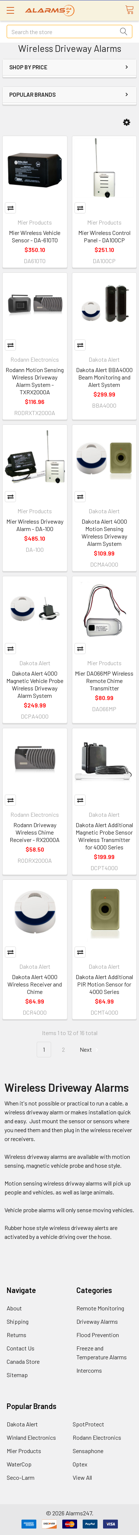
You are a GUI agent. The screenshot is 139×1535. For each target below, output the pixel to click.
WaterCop (19, 1464)
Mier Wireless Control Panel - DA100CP (104, 236)
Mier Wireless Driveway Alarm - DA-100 (34, 525)
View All (82, 1477)
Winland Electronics (31, 1437)
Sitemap (17, 1374)
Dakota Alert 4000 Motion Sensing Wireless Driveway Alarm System (104, 532)
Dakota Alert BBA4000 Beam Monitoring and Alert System (104, 377)
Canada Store (23, 1361)
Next (90, 1050)
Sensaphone (88, 1450)
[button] (127, 122)
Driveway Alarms (97, 1321)
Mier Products (24, 1450)
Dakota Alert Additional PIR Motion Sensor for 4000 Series (104, 984)
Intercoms (89, 1370)
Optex (80, 1464)
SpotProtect (88, 1424)
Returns (16, 1334)
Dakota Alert (22, 1424)
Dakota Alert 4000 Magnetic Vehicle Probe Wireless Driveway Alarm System (34, 684)
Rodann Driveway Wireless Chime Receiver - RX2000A (35, 832)
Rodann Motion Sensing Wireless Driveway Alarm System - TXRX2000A (35, 380)
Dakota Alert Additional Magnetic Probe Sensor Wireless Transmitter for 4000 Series (104, 836)
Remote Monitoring (100, 1308)
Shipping (18, 1321)
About (14, 1308)
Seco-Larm (20, 1477)
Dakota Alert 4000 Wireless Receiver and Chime (34, 984)
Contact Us (20, 1348)
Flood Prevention (97, 1334)
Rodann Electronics (97, 1437)
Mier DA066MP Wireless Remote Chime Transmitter (104, 681)
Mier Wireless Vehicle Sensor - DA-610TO (34, 236)
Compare (10, 207)
